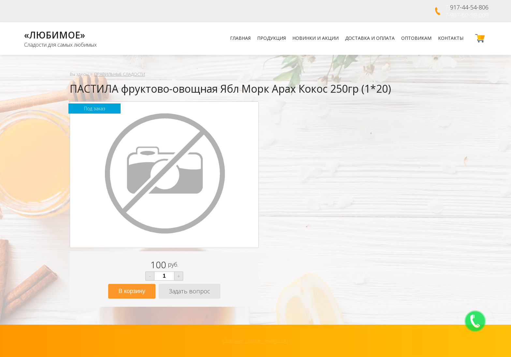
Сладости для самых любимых (60, 44)
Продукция (271, 38)
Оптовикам (416, 38)
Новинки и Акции (315, 38)
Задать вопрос (189, 291)
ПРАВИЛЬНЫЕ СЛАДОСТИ (119, 74)
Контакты (450, 38)
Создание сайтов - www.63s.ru (255, 341)
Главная (240, 38)
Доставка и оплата (370, 38)
